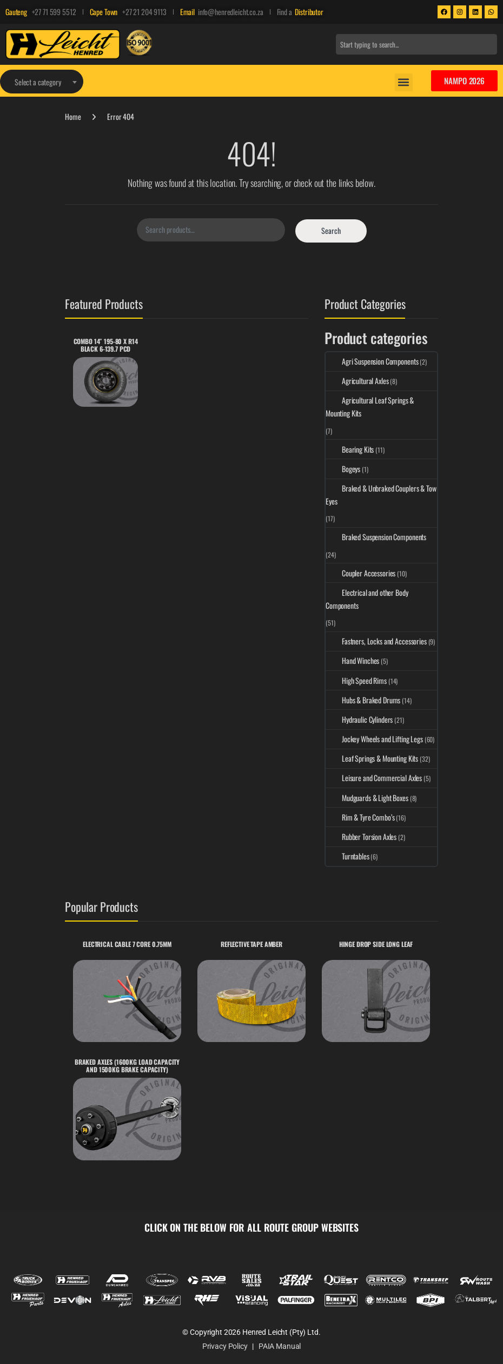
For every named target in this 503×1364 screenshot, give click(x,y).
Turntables (347, 856)
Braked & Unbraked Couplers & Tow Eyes (381, 494)
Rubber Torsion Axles (361, 836)
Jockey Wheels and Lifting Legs (374, 738)
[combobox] (416, 44)
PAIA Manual (280, 1346)
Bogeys (343, 468)
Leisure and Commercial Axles (374, 777)
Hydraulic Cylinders (359, 719)
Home (73, 116)
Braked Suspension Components (376, 536)
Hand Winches (352, 660)
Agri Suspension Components (372, 361)
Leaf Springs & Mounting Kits (372, 758)
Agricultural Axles (357, 380)
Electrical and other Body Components (367, 599)
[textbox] (41, 82)
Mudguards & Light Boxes (367, 797)
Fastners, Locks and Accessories (376, 641)
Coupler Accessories (360, 573)
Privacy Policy (225, 1346)
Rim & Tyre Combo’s (360, 817)
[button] (404, 82)
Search (331, 230)
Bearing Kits (350, 449)
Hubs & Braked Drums (363, 699)
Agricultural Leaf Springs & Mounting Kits (370, 406)
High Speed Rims (356, 680)
